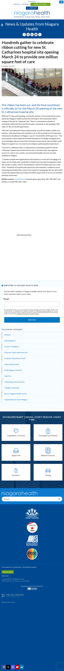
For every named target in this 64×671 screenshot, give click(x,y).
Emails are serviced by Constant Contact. (28, 313)
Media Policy (17, 567)
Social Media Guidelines (29, 567)
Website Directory (48, 455)
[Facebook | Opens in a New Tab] (4, 667)
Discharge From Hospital (48, 436)
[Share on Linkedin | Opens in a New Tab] (32, 34)
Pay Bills (32, 1)
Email (6, 299)
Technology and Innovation (14, 382)
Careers (25, 4)
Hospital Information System (14, 358)
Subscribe (32, 320)
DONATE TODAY (40, 4)
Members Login (7, 572)
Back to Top (5, 576)
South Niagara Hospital (13, 370)
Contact (33, 8)
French (17, 4)
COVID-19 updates (11, 347)
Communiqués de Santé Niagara (15, 400)
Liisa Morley (19, 179)
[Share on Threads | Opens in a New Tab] (28, 34)
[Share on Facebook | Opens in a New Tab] (24, 34)
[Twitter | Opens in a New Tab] (8, 667)
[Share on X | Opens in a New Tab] (40, 34)
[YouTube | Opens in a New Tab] (17, 667)
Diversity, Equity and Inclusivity (16, 352)
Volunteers (16, 475)
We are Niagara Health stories (15, 394)
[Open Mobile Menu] (61, 2)
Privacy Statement (7, 567)
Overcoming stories (11, 364)
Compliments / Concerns (16, 436)
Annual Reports (10, 341)
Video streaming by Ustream (24, 234)
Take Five (7, 376)
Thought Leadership (11, 388)
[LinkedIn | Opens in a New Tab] (21, 667)
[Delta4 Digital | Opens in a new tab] (13, 595)
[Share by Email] (36, 34)
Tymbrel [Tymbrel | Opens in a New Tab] (12, 602)
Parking (48, 475)
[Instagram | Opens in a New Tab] (13, 667)
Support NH (16, 455)
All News (7, 335)
